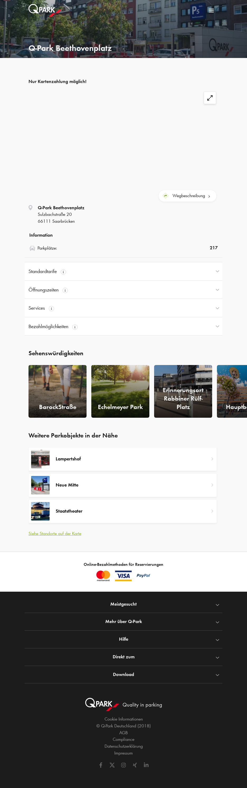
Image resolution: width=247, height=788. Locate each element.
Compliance (123, 739)
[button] (123, 271)
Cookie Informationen (123, 719)
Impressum (123, 753)
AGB (123, 733)
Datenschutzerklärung (123, 746)
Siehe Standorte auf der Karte (54, 533)
